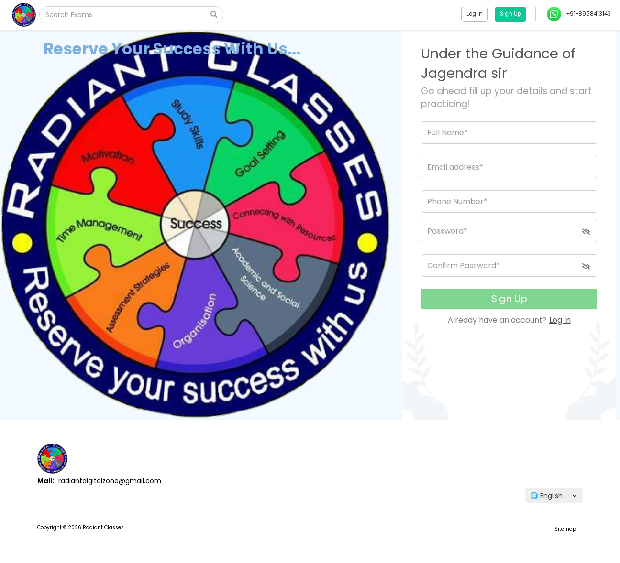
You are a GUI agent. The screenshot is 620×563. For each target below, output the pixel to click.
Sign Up (509, 298)
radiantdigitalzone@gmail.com (109, 481)
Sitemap (565, 528)
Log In (560, 319)
